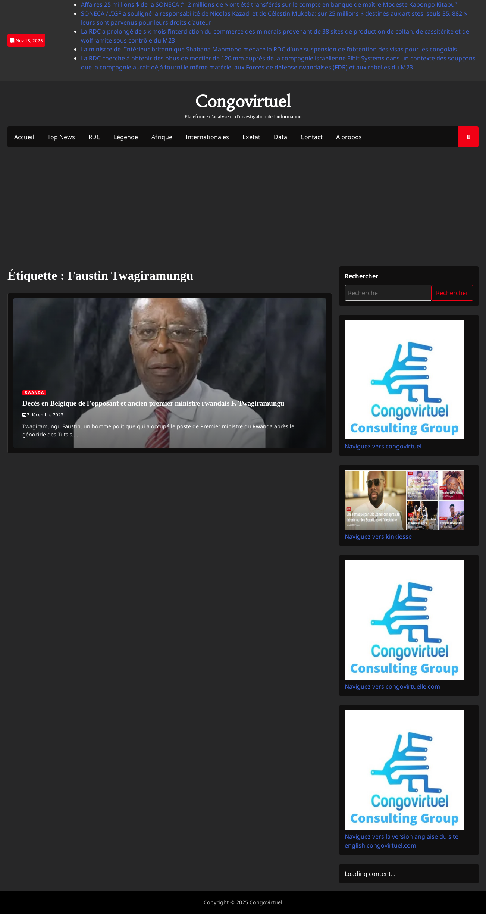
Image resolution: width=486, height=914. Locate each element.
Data (281, 137)
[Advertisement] (243, 207)
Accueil (24, 137)
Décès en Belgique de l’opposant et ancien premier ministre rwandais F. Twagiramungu (153, 403)
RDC (94, 137)
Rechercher (361, 276)
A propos (350, 137)
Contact (312, 137)
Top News (61, 137)
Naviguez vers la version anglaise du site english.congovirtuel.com (404, 837)
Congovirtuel (242, 101)
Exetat (252, 137)
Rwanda (34, 392)
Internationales (208, 137)
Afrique (162, 137)
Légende (126, 137)
